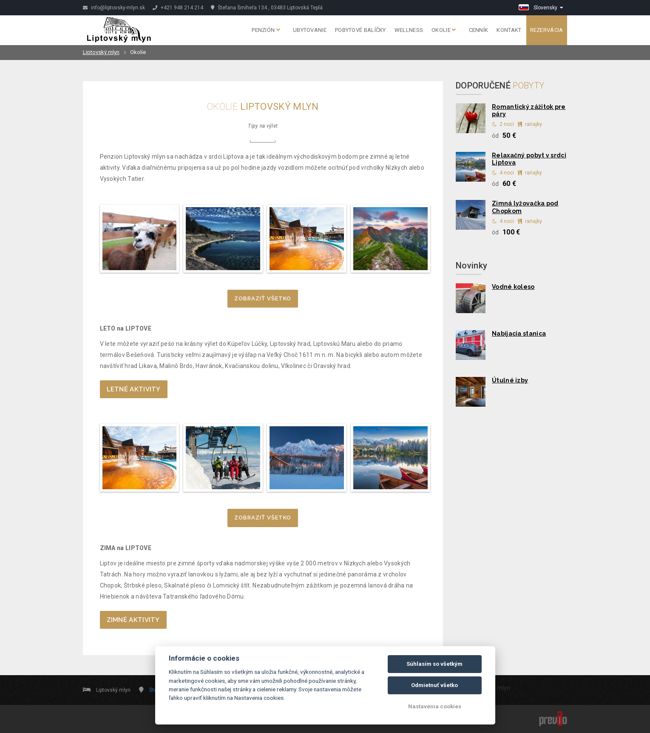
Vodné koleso (513, 286)
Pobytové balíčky (360, 30)
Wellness (409, 30)
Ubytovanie (309, 30)
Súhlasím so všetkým (434, 664)
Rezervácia (546, 30)
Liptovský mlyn (101, 52)
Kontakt (509, 30)
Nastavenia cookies (434, 706)
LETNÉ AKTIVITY (134, 389)
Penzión (266, 30)
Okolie (443, 30)
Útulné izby (510, 380)
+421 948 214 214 (178, 8)
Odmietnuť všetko (434, 685)
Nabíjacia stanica (519, 333)
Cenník (478, 30)
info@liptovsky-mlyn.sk (114, 8)
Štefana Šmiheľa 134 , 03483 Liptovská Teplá (267, 8)
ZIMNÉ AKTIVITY (133, 620)
